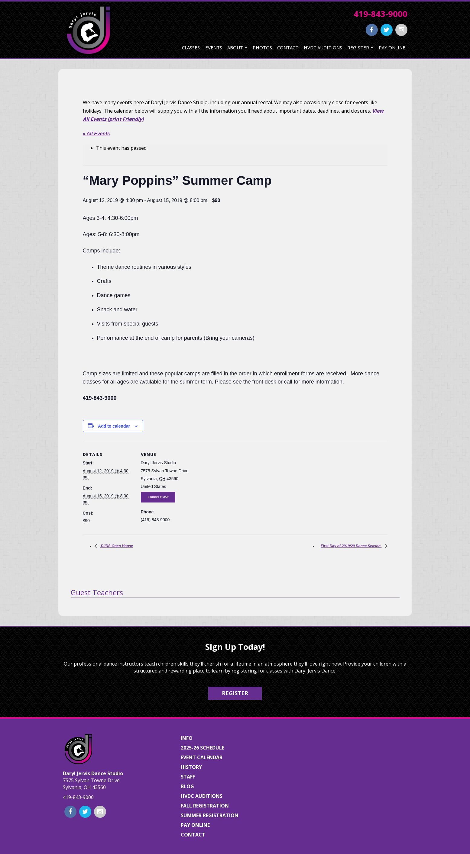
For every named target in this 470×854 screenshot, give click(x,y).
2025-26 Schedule (202, 747)
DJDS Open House (116, 546)
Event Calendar (201, 757)
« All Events (96, 133)
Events (213, 47)
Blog (187, 786)
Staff (188, 776)
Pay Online (392, 47)
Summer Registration (209, 815)
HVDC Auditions (323, 47)
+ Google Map (158, 497)
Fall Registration (205, 805)
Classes (191, 47)
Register (360, 47)
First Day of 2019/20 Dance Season (351, 546)
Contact (287, 47)
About (237, 47)
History (191, 767)
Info (187, 738)
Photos (262, 47)
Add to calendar (114, 426)
